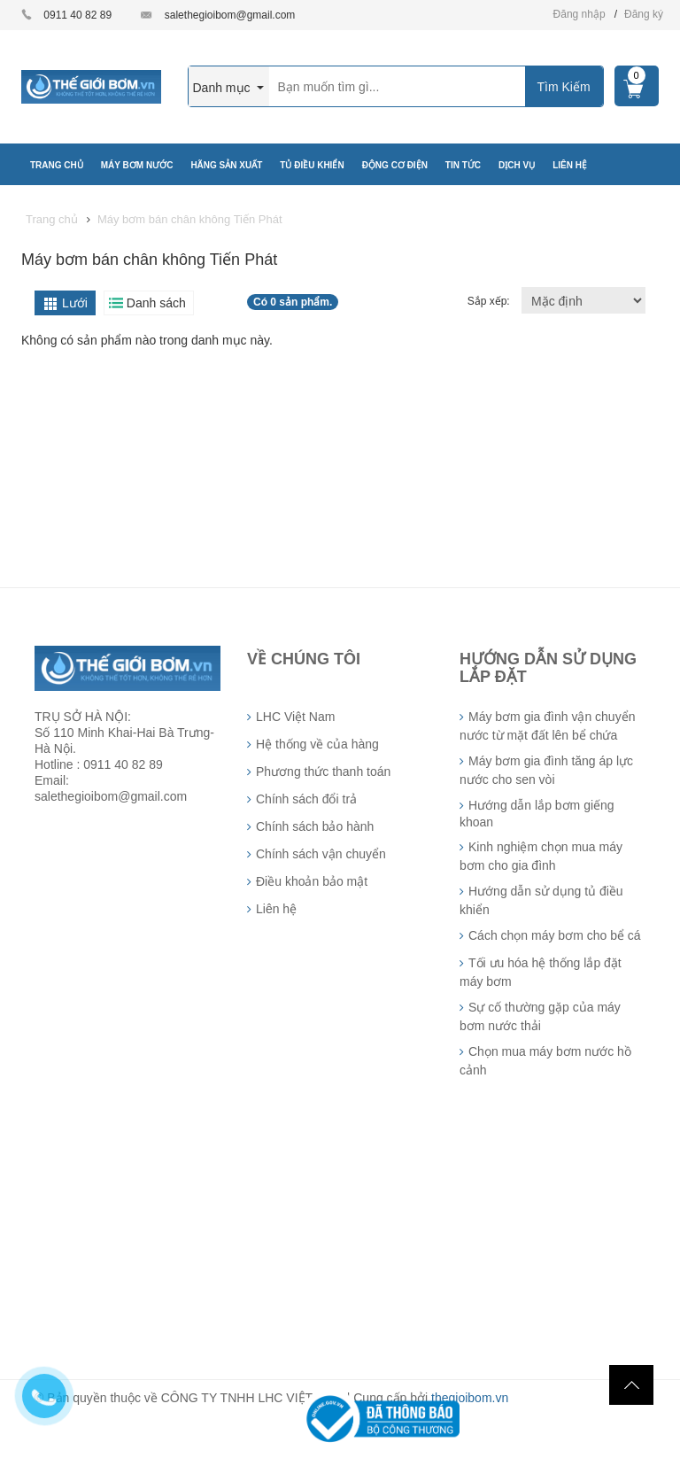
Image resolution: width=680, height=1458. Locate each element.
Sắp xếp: (490, 301)
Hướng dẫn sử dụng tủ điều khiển (541, 900)
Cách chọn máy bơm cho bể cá (554, 935)
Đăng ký (643, 14)
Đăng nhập (579, 14)
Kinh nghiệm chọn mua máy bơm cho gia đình (541, 856)
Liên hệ (276, 909)
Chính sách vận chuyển (321, 854)
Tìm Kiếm (563, 87)
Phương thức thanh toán (323, 771)
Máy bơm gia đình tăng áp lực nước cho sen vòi (546, 770)
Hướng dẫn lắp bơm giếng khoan (537, 813)
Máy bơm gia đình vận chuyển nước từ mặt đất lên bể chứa (547, 726)
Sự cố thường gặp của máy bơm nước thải (540, 1016)
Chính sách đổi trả (306, 799)
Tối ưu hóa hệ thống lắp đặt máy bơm (541, 972)
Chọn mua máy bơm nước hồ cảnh (545, 1060)
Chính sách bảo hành (315, 826)
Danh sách (156, 303)
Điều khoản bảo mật (311, 881)
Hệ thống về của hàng (317, 744)
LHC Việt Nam (295, 717)
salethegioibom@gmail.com (230, 15)
